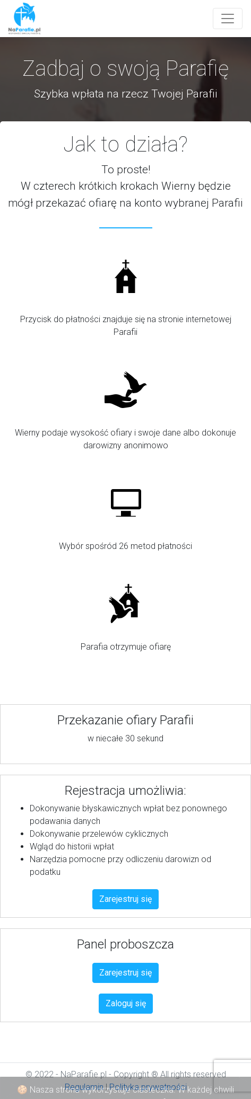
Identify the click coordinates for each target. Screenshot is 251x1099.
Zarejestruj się (125, 899)
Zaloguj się (126, 1003)
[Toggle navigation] (228, 18)
